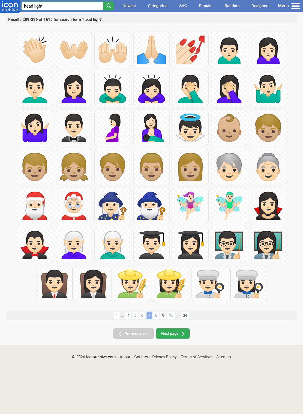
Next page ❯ (172, 333)
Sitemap (223, 356)
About (125, 356)
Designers (260, 5)
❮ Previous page (133, 333)
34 (185, 315)
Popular (206, 5)
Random (232, 5)
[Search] (108, 5)
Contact (141, 356)
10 (171, 315)
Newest (129, 5)
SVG (183, 5)
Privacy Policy (164, 356)
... (122, 315)
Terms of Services (196, 356)
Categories (158, 5)
